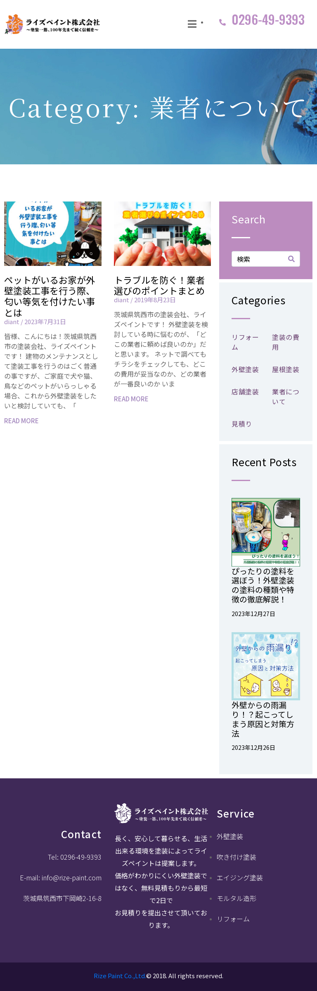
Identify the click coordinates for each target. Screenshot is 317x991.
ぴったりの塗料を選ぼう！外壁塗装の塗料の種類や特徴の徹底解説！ (263, 585)
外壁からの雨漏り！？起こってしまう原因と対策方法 (263, 718)
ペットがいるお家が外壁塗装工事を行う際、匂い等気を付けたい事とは (49, 296)
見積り (242, 424)
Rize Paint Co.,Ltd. (120, 975)
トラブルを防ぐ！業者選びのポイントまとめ (159, 285)
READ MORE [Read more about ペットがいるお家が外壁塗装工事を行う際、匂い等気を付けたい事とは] (21, 420)
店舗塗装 (245, 391)
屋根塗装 (285, 369)
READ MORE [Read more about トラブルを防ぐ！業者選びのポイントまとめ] (131, 398)
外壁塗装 (245, 369)
